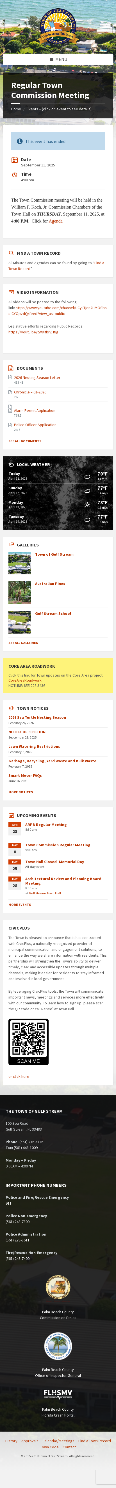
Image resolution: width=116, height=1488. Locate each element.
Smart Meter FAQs (25, 775)
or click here (18, 1076)
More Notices (20, 792)
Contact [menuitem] (69, 1446)
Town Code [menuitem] (49, 1446)
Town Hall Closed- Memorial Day (54, 861)
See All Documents (24, 441)
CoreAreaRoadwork (25, 680)
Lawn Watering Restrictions (34, 746)
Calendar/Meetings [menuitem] (58, 1440)
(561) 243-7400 (17, 1258)
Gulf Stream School (53, 613)
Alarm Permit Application (34, 410)
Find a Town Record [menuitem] (94, 1440)
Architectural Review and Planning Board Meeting (63, 881)
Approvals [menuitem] (29, 1440)
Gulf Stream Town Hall (45, 893)
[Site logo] (58, 43)
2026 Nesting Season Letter (37, 377)
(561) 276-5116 (31, 1141)
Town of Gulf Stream (54, 554)
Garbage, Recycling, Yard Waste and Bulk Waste (52, 760)
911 (9, 1203)
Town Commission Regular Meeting (57, 844)
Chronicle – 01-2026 (30, 392)
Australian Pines (50, 583)
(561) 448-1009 (26, 1147)
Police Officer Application (35, 424)
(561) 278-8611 (17, 1240)
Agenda (56, 221)
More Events (19, 904)
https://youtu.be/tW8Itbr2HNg (33, 332)
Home (16, 108)
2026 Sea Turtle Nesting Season (37, 717)
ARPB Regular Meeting (46, 824)
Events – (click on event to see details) (59, 108)
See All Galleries (23, 643)
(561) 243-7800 (17, 1221)
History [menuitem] (11, 1440)
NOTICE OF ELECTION (27, 731)
